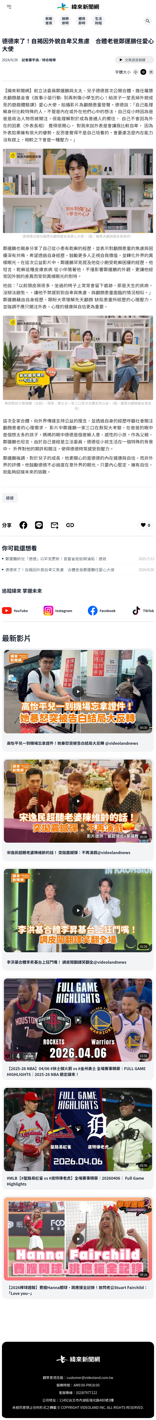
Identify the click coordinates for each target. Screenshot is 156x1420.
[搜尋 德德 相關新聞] (10, 498)
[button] (135, 72)
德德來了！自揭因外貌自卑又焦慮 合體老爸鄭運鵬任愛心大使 (58, 569)
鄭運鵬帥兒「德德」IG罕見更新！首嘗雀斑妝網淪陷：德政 (54, 559)
